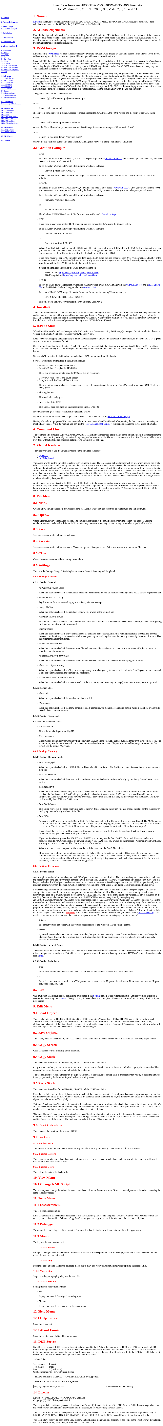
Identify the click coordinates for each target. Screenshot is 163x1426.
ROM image (53, 53)
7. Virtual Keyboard (9, 46)
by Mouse (43, 455)
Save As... (62, 998)
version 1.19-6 (89, 287)
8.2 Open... (5, 55)
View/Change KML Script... (98, 424)
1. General (5, 18)
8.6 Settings (5, 63)
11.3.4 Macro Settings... (9, 123)
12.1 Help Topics (7, 130)
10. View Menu (7, 102)
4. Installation (6, 33)
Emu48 (36, 22)
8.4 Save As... (6, 59)
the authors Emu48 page (119, 416)
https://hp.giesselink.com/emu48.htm (80, 275)
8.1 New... (5, 53)
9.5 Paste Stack (6, 87)
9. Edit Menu (6, 76)
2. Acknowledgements (9, 22)
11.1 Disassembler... (8, 110)
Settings (97, 996)
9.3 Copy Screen (7, 82)
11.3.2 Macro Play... (8, 119)
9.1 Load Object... (7, 78)
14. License (5, 140)
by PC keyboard (46, 458)
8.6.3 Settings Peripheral (10, 70)
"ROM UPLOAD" (113, 158)
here (41, 956)
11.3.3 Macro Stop (8, 121)
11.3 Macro (5, 115)
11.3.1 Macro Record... (9, 117)
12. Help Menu (7, 127)
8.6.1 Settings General (9, 65)
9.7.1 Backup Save (8, 93)
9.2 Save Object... (7, 80)
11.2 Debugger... (7, 112)
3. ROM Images (7, 26)
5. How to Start (7, 37)
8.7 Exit (4, 72)
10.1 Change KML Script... (11, 104)
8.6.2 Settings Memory (9, 67)
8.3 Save (4, 57)
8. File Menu (6, 51)
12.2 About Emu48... (8, 132)
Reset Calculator (145, 912)
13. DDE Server (7, 136)
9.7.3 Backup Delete (8, 97)
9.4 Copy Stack (6, 85)
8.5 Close (4, 61)
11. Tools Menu (7, 108)
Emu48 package (109, 214)
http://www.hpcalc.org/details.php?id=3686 (78, 272)
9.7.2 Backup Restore (9, 95)
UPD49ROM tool (134, 285)
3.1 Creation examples (9, 29)
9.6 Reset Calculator (8, 89)
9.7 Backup (5, 91)
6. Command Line (8, 42)
